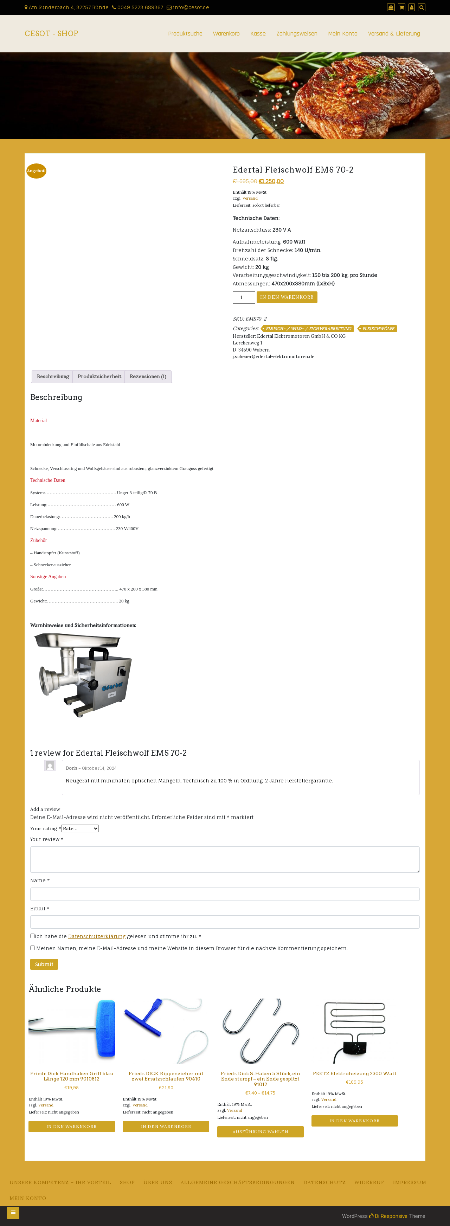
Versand (250, 198)
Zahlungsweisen (296, 34)
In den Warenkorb (287, 297)
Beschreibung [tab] (53, 376)
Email (40, 908)
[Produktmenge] (244, 297)
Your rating (45, 828)
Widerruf (369, 1182)
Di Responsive (388, 1216)
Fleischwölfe (378, 328)
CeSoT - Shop (51, 34)
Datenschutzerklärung (97, 936)
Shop (127, 1182)
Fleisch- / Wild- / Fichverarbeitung (308, 328)
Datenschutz (324, 1182)
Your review (47, 839)
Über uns (157, 1182)
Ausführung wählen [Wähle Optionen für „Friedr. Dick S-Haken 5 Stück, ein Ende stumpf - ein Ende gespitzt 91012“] (260, 1131)
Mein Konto (343, 34)
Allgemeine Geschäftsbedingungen (238, 1182)
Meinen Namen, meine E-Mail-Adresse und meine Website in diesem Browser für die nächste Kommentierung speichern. (192, 948)
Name (40, 880)
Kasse (258, 34)
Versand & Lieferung (394, 34)
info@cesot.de (188, 7)
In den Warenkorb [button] (71, 1126)
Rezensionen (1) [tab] (148, 376)
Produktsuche (185, 34)
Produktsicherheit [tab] (99, 376)
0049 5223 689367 (137, 7)
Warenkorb (226, 34)
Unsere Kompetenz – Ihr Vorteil (60, 1182)
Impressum (409, 1182)
